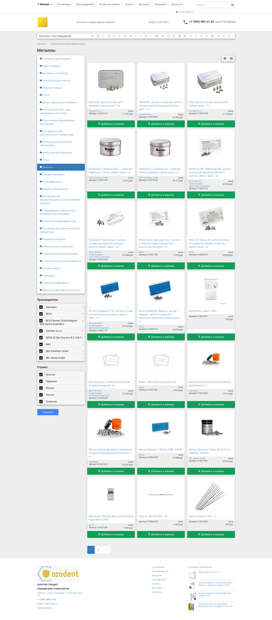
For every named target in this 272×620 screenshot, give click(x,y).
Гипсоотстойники (51, 87)
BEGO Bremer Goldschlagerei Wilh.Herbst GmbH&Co (61, 322)
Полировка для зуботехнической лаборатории (59, 230)
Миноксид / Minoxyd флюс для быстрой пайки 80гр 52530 (111, 518)
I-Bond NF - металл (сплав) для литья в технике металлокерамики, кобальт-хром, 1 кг (160, 106)
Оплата (129, 4)
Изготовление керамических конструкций (57, 122)
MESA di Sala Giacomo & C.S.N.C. (61, 337)
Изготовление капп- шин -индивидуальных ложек (55, 111)
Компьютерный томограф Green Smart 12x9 (215, 594)
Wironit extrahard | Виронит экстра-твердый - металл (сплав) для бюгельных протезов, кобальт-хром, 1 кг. (160, 316)
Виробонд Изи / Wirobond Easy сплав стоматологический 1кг (109, 384)
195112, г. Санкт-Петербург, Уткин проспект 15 (59, 594)
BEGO (61, 313)
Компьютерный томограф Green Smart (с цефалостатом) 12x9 (215, 583)
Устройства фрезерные (54, 283)
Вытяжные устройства (54, 73)
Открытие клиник (109, 4)
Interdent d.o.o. (61, 330)
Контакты (177, 4)
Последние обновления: (199, 567)
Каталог (41, 43)
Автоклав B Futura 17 (209, 572)
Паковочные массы (52, 174)
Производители (85, 4)
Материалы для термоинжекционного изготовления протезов (60, 200)
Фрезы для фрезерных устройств (60, 290)
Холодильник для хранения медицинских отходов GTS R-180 (216, 605)
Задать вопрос (158, 22)
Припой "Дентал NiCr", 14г (153, 516)
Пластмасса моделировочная (58, 221)
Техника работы (50, 268)
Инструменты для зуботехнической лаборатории (57, 133)
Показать (47, 412)
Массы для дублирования (56, 152)
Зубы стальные (50, 66)
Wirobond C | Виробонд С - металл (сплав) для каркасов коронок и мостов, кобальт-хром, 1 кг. (107, 243)
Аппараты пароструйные (55, 58)
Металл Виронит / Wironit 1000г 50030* (160, 449)
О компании (64, 4)
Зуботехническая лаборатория (68, 43)
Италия (47, 387)
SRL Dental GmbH (61, 357)
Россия (47, 394)
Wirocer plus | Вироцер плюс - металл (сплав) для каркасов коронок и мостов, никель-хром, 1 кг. (159, 243)
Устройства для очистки (55, 80)
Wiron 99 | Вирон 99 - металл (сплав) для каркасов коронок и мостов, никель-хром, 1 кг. (209, 243)
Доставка (144, 4)
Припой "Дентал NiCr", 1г (202, 516)
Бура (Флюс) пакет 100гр (202, 311)
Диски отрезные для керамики (58, 102)
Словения (48, 401)
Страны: (42, 367)
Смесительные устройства (56, 246)
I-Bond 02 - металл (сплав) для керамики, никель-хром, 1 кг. (105, 104)
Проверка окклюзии (52, 239)
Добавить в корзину (111, 123)
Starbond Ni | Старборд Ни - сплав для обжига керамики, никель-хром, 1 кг (160, 171)
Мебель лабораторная (54, 189)
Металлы (46, 167)
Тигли (44, 160)
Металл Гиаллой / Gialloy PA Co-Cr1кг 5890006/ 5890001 (209, 451)
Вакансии (160, 4)
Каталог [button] (44, 4)
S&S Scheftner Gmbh (61, 351)
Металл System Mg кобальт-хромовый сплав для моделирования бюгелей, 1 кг (110, 453)
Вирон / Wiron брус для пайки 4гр (157, 382)
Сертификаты (159, 579)
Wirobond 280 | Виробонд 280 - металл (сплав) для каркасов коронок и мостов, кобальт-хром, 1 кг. (210, 172)
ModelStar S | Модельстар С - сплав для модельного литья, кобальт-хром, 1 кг (111, 171)
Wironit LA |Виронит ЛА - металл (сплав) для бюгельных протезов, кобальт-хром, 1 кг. (111, 314)
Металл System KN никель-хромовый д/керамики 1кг (210, 384)
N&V (61, 344)
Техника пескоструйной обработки (61, 261)
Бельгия (47, 374)
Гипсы (45, 95)
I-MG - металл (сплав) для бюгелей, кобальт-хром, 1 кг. (208, 104)
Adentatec (61, 307)
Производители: (47, 299)
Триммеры (47, 275)
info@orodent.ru (185, 12)
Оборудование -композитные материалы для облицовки (57, 212)
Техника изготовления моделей (59, 253)
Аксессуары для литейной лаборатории (56, 143)
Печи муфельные (51, 181)
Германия (48, 381)
